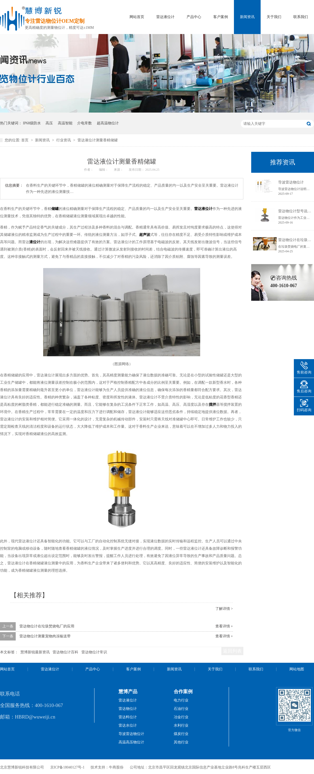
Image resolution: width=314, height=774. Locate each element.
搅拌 (212, 405)
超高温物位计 (108, 123)
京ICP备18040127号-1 (67, 767)
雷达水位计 (128, 725)
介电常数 (84, 123)
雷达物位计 (128, 709)
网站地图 (296, 669)
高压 (49, 123)
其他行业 (181, 742)
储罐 (55, 209)
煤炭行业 (181, 734)
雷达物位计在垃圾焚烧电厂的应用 (46, 626)
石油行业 (181, 709)
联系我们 (300, 17)
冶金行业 (181, 717)
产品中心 (194, 17)
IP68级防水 (32, 123)
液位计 (34, 242)
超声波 (144, 235)
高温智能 (65, 123)
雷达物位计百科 (65, 652)
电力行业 (181, 700)
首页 (25, 140)
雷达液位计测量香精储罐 (97, 140)
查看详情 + (224, 626)
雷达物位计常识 (94, 652)
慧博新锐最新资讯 (35, 652)
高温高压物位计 (131, 742)
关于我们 (274, 17)
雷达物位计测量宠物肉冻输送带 (45, 636)
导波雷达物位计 (291, 182)
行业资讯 (64, 140)
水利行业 (181, 725)
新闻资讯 (247, 17)
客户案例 (220, 17)
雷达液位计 (165, 17)
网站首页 (137, 17)
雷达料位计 (128, 717)
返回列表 (232, 651)
